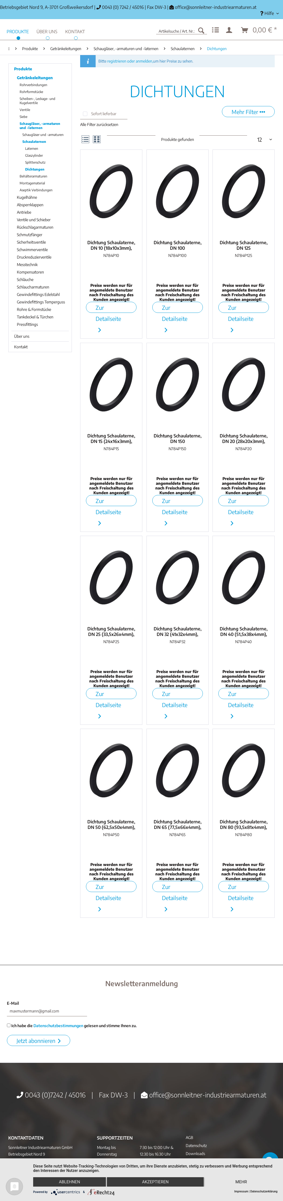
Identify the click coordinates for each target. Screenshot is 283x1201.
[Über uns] (47, 31)
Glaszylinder (34, 155)
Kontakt (21, 346)
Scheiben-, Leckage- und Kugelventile (37, 101)
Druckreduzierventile (34, 257)
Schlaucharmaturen (33, 287)
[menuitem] (269, 13)
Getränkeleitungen (35, 77)
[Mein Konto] (230, 30)
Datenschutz (196, 1145)
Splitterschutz (35, 162)
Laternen (31, 148)
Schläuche (25, 279)
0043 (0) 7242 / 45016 (120, 7)
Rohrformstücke (31, 92)
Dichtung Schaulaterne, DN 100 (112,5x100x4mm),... (177, 245)
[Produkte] (18, 31)
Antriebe (24, 212)
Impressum (241, 1191)
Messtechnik (27, 264)
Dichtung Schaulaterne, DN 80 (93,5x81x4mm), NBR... (244, 824)
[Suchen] (201, 30)
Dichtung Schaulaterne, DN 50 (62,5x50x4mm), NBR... (111, 824)
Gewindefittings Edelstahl (38, 294)
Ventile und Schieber (34, 219)
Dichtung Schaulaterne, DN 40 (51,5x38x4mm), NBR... (244, 631)
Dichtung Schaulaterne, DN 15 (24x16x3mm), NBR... (111, 438)
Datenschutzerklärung (263, 1191)
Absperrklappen (30, 204)
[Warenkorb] (259, 30)
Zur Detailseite (108, 308)
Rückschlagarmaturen (35, 227)
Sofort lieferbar (103, 113)
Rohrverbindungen (33, 85)
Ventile (25, 110)
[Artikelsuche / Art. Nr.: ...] (181, 30)
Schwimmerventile (32, 249)
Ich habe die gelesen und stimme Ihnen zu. (72, 1025)
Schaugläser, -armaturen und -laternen (40, 126)
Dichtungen (34, 169)
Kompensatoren (30, 272)
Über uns (21, 336)
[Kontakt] (75, 31)
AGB (189, 1137)
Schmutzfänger (29, 234)
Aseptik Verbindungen (36, 190)
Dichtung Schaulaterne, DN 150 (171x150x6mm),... (177, 438)
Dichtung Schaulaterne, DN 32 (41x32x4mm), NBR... (177, 631)
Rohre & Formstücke (34, 309)
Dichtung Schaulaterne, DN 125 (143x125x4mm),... (244, 245)
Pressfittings (27, 324)
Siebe (23, 117)
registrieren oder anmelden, (130, 61)
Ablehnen (69, 1181)
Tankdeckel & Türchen (35, 317)
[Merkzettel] (215, 30)
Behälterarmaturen (33, 176)
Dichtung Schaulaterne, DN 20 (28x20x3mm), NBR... (244, 438)
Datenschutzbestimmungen (58, 1025)
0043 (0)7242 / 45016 (51, 1095)
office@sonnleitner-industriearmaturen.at (215, 7)
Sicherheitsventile (31, 242)
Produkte (23, 68)
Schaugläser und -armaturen (43, 135)
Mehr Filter (248, 111)
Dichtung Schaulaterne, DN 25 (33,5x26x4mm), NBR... (111, 631)
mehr (241, 1181)
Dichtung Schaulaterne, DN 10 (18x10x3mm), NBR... (111, 245)
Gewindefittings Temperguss (41, 302)
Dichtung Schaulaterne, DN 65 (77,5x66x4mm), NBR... (177, 824)
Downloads (195, 1153)
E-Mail (13, 1003)
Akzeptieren (155, 1181)
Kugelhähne (27, 197)
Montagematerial (32, 183)
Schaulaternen (34, 142)
